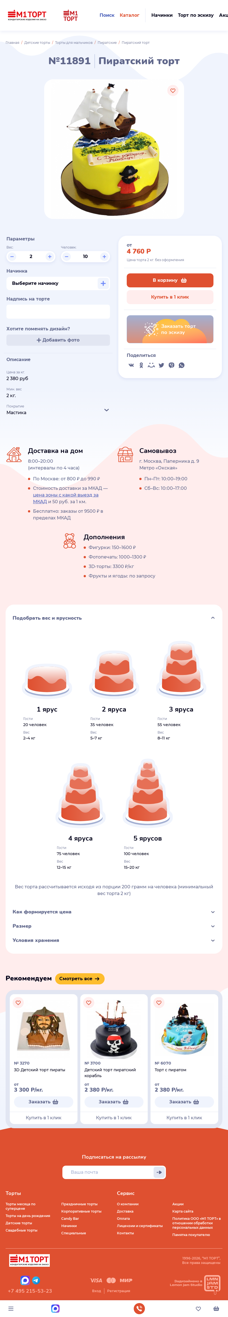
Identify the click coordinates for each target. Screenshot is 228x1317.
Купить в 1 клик (170, 297)
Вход (96, 1291)
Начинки (69, 1226)
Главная (12, 42)
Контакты (125, 1233)
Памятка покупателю (191, 1235)
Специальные (73, 1233)
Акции (178, 1204)
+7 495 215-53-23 (30, 1291)
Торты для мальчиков (74, 42)
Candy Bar (70, 1218)
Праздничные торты (79, 1204)
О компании (127, 1204)
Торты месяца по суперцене (21, 1206)
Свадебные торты (21, 1230)
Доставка (125, 1211)
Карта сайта (182, 1211)
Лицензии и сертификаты (140, 1226)
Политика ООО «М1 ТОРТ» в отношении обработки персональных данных (196, 1223)
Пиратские (107, 42)
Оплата (123, 1218)
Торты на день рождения (28, 1216)
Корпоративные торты (81, 1211)
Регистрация (118, 1291)
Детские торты (37, 42)
